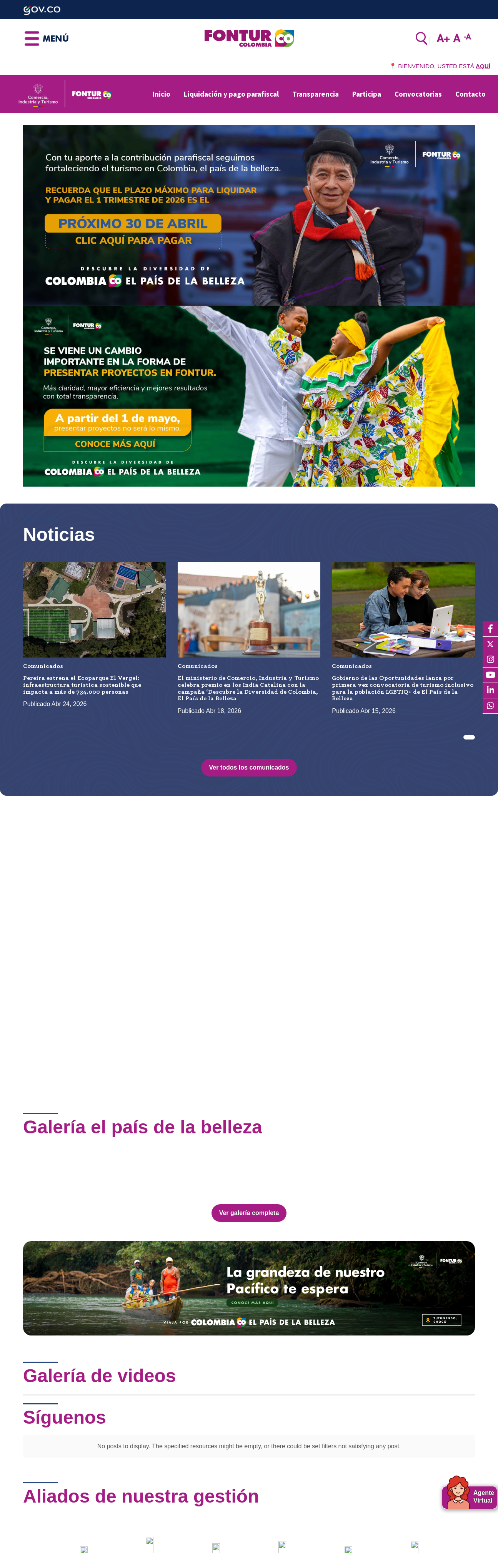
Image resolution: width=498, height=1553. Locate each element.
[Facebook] (490, 629)
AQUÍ (483, 66)
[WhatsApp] (490, 706)
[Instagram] (490, 660)
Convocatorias (418, 94)
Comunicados (43, 666)
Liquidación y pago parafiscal (231, 94)
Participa (366, 94)
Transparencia (315, 94)
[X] (490, 644)
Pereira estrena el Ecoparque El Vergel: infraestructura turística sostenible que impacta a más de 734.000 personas (82, 684)
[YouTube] (490, 675)
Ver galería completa (249, 1182)
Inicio (161, 94)
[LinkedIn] (490, 690)
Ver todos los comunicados (249, 767)
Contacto (470, 94)
